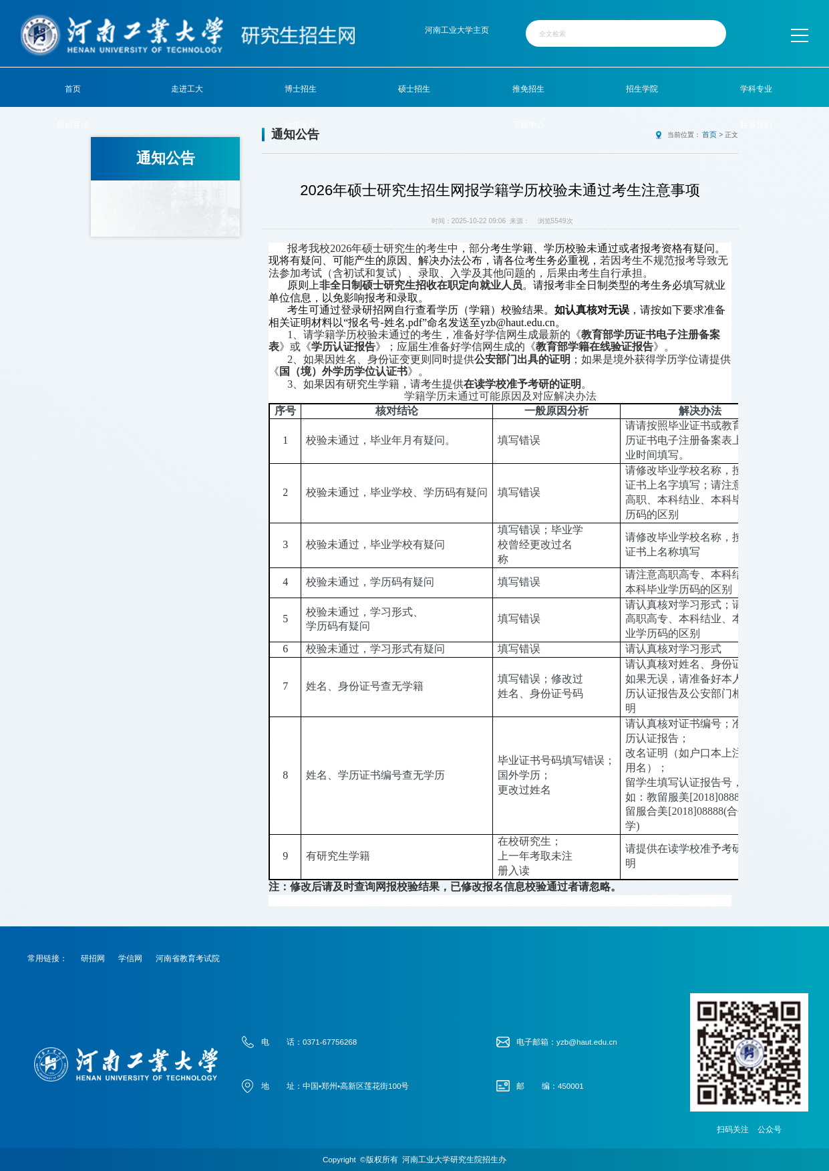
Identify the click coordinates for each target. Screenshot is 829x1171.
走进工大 (187, 88)
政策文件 (301, 124)
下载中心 (528, 124)
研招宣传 (73, 124)
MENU (798, 35)
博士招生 (301, 88)
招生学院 (642, 88)
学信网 (130, 957)
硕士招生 (414, 88)
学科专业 (756, 88)
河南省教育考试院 (188, 957)
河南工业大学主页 (457, 29)
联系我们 (756, 124)
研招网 (93, 957)
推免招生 (528, 88)
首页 (73, 88)
